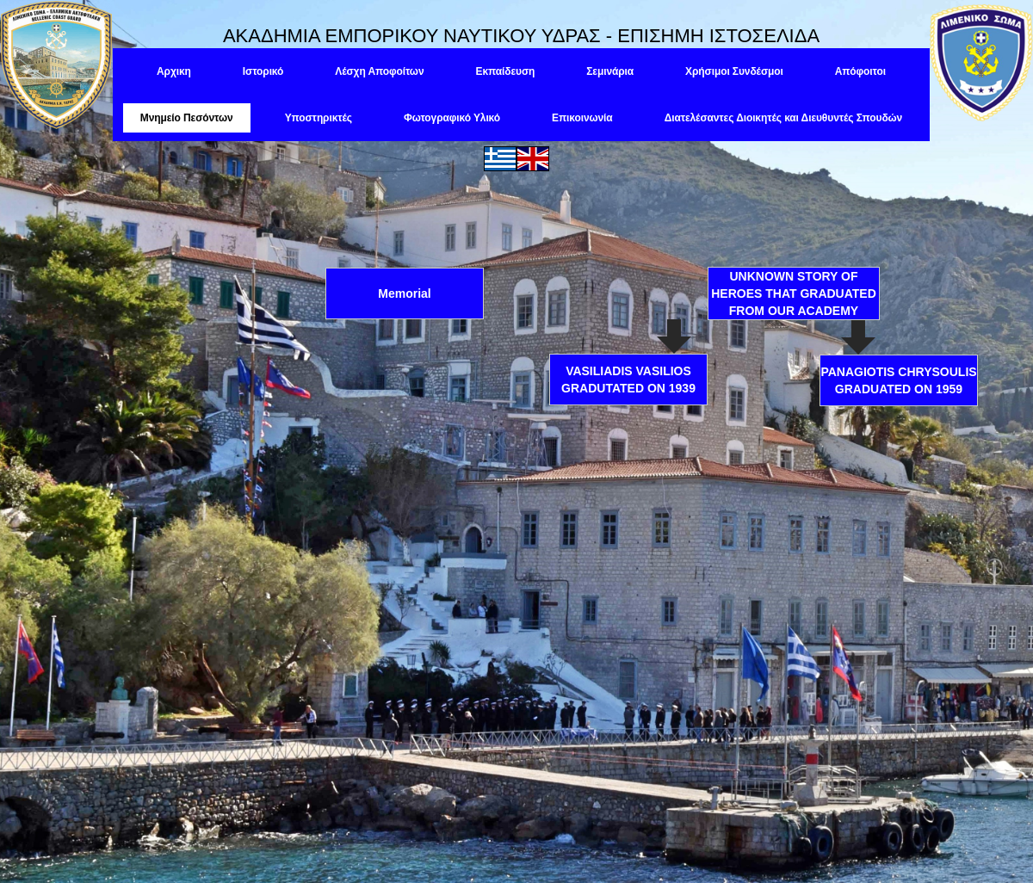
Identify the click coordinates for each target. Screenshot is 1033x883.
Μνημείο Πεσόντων (186, 118)
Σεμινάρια (610, 71)
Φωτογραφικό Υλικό (452, 118)
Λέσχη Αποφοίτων (379, 71)
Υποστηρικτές (318, 118)
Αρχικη (174, 71)
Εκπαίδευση (505, 71)
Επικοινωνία (582, 118)
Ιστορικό (263, 71)
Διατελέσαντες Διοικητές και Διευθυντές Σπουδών (784, 118)
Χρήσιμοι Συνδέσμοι (734, 71)
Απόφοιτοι (860, 71)
